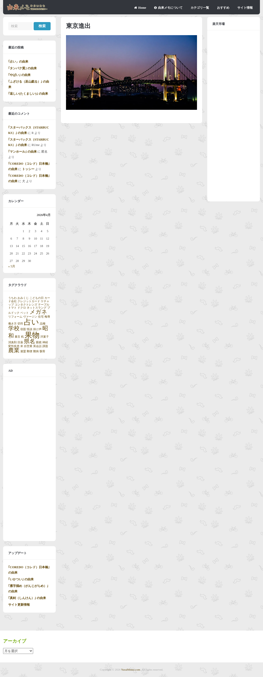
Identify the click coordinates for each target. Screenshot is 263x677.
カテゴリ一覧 (200, 7)
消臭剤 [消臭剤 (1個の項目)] (12, 342)
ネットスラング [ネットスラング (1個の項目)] (36, 307)
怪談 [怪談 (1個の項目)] (29, 329)
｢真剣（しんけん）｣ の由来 (27, 598)
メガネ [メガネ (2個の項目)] (38, 312)
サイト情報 (245, 7)
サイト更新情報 (19, 604)
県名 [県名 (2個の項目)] (29, 341)
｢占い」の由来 (18, 61)
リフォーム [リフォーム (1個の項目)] (15, 316)
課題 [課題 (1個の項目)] (45, 346)
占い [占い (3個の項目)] (31, 322)
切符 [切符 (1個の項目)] (20, 323)
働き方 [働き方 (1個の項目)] (12, 323)
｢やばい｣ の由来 (19, 75)
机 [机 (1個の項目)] (22, 336)
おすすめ (223, 7)
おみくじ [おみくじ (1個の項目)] (23, 298)
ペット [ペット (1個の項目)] (24, 312)
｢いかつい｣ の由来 (21, 579)
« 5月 (11, 266)
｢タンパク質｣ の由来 (22, 68)
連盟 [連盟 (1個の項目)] (23, 351)
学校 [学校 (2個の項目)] (14, 328)
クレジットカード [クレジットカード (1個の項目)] (28, 301)
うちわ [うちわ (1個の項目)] (12, 298)
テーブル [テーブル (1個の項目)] (43, 304)
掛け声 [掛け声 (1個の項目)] (37, 329)
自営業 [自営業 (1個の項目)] (28, 346)
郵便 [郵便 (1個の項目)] (29, 351)
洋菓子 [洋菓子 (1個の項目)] (44, 336)
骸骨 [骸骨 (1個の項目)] (42, 351)
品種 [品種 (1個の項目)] (42, 323)
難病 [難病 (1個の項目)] (36, 351)
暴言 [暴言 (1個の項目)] (17, 336)
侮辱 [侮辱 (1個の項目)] (47, 316)
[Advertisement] (29, 459)
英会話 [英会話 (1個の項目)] (37, 346)
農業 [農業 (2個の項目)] (14, 350)
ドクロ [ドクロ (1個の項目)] (21, 307)
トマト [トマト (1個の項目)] (12, 307)
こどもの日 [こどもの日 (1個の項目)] (37, 298)
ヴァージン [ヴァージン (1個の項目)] (30, 316)
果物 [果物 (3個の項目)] (32, 335)
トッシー (28, 169)
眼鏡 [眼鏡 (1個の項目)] (39, 342)
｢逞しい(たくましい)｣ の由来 (28, 93)
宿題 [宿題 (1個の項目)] (23, 329)
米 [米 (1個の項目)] (21, 346)
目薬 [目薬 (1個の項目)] (20, 342)
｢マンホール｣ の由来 (22, 151)
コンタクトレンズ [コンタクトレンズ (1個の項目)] (26, 304)
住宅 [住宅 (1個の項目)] (41, 316)
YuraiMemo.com (130, 669)
